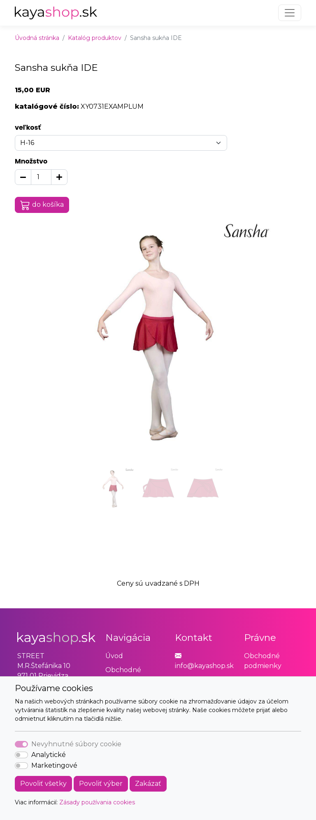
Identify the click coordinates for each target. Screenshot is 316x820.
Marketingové (54, 765)
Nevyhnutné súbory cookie (76, 744)
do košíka (42, 205)
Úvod (114, 656)
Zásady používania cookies (97, 802)
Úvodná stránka (37, 38)
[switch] (21, 755)
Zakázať (148, 783)
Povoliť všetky (43, 783)
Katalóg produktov (94, 38)
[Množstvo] (41, 177)
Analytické (48, 755)
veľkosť (28, 127)
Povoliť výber (101, 783)
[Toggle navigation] (289, 13)
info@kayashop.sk (204, 666)
